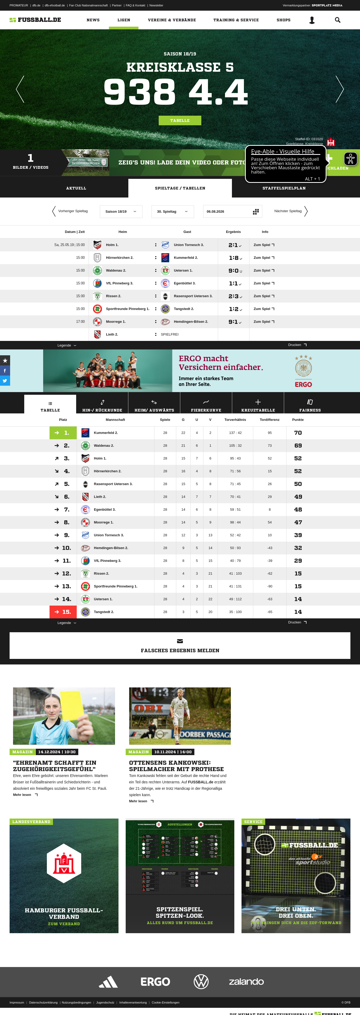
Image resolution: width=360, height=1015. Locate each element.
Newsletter (156, 5)
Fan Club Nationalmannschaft (88, 5)
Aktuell (76, 188)
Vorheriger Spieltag (69, 211)
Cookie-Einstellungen (165, 1002)
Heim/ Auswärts (154, 405)
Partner (117, 5)
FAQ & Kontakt (135, 5)
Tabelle (180, 120)
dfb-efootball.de (55, 5)
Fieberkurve (206, 405)
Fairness (310, 405)
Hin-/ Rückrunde (102, 405)
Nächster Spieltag (292, 211)
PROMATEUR (19, 5)
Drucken (297, 345)
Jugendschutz (105, 1002)
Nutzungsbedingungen (76, 1002)
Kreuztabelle (258, 405)
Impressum (17, 1002)
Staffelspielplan (284, 188)
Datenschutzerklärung (43, 1002)
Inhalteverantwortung (133, 1002)
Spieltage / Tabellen (180, 188)
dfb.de (36, 5)
